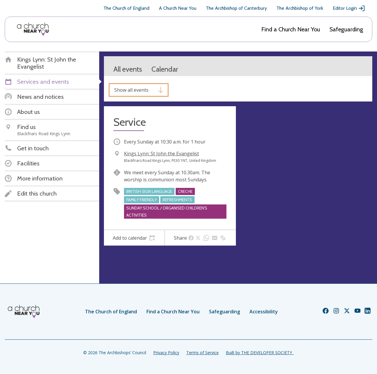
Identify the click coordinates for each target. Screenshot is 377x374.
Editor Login (349, 8)
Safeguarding (346, 29)
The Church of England (126, 8)
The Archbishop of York (299, 8)
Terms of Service (202, 352)
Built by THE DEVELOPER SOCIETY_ (260, 352)
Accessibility (263, 311)
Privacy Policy (166, 352)
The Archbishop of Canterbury (236, 8)
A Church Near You (177, 8)
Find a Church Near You (290, 29)
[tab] (134, 238)
